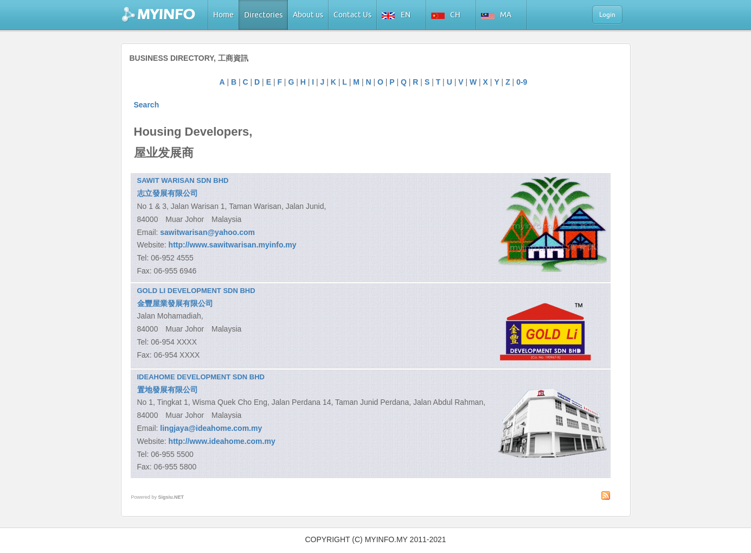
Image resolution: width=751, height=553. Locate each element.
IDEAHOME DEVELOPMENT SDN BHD (201, 377)
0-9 (521, 82)
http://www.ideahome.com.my (222, 441)
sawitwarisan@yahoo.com (207, 232)
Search (146, 104)
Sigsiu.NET (171, 497)
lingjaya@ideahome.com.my (211, 428)
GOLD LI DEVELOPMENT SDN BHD (196, 291)
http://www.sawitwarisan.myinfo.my (233, 244)
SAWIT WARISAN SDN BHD (183, 180)
